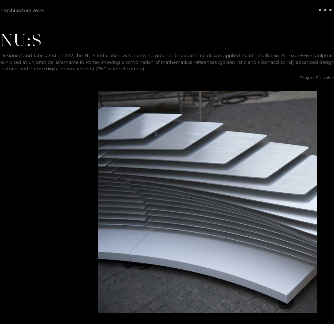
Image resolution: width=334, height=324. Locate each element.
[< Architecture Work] (22, 10)
